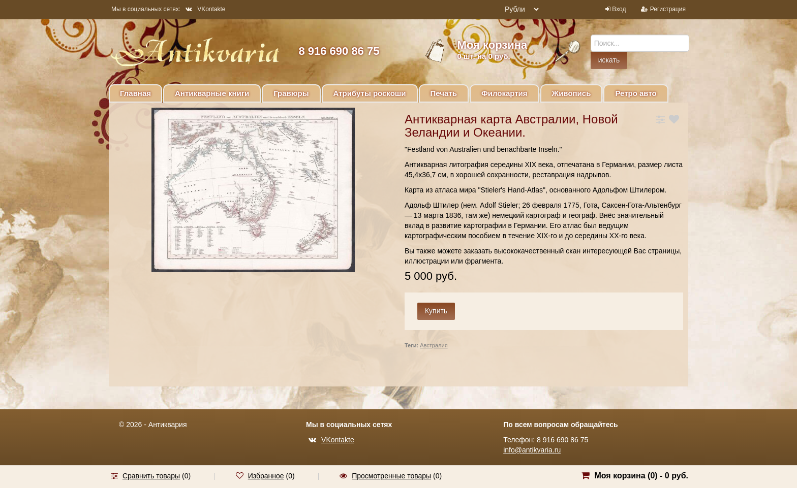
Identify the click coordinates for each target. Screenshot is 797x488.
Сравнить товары (151, 476)
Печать (444, 93)
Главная (135, 93)
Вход (619, 9)
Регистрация (668, 9)
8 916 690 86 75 (338, 51)
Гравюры (291, 93)
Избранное (266, 476)
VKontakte (205, 9)
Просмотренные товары (391, 476)
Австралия (433, 345)
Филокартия (504, 93)
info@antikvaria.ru (532, 450)
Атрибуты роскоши (369, 93)
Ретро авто (635, 93)
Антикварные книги (212, 93)
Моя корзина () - (641, 475)
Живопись (571, 93)
